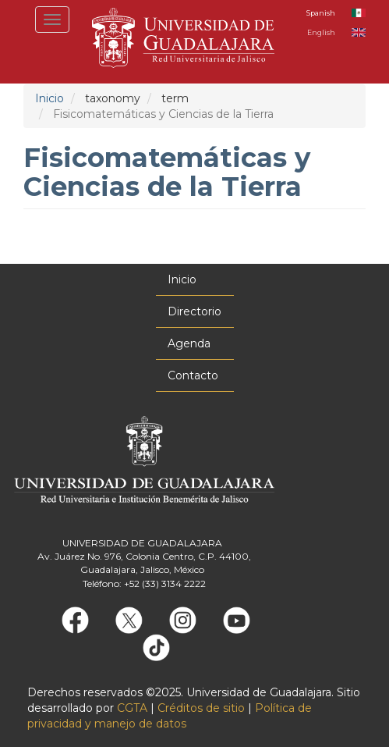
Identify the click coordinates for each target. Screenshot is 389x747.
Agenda (189, 343)
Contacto (193, 375)
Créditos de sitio (201, 708)
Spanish (320, 13)
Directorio (194, 311)
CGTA (132, 708)
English (321, 32)
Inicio (49, 98)
